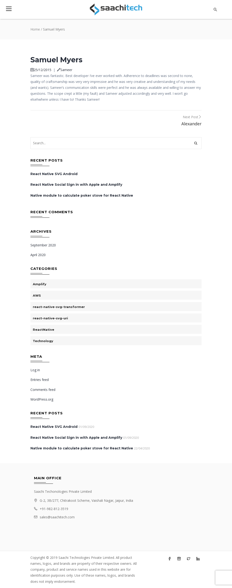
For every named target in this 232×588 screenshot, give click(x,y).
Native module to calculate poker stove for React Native (81, 195)
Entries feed (39, 379)
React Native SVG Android (53, 174)
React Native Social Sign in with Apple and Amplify (76, 184)
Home (35, 29)
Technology (43, 341)
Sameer (64, 70)
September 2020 (43, 245)
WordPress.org (41, 399)
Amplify (39, 284)
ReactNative (43, 329)
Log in (35, 370)
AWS (37, 295)
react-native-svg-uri (50, 318)
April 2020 (38, 255)
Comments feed (42, 389)
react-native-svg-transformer (59, 307)
